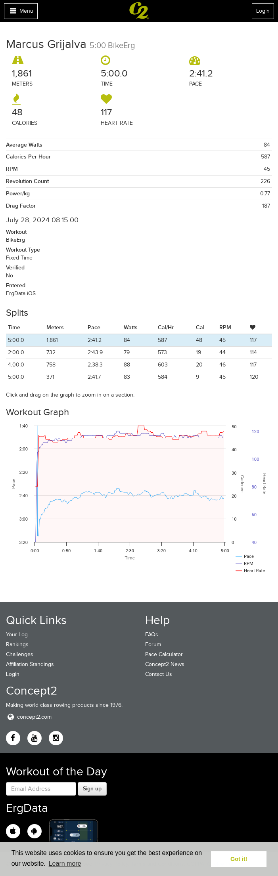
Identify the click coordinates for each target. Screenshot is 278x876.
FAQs (151, 634)
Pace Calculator (164, 654)
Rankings (17, 644)
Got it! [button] (238, 859)
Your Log (17, 634)
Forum (153, 644)
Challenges (19, 654)
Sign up (92, 788)
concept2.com (29, 717)
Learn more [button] (65, 863)
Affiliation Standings (30, 664)
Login (263, 11)
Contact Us (158, 674)
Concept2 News (164, 664)
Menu (20, 13)
